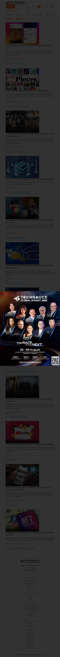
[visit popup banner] (30, 328)
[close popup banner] (58, 293)
